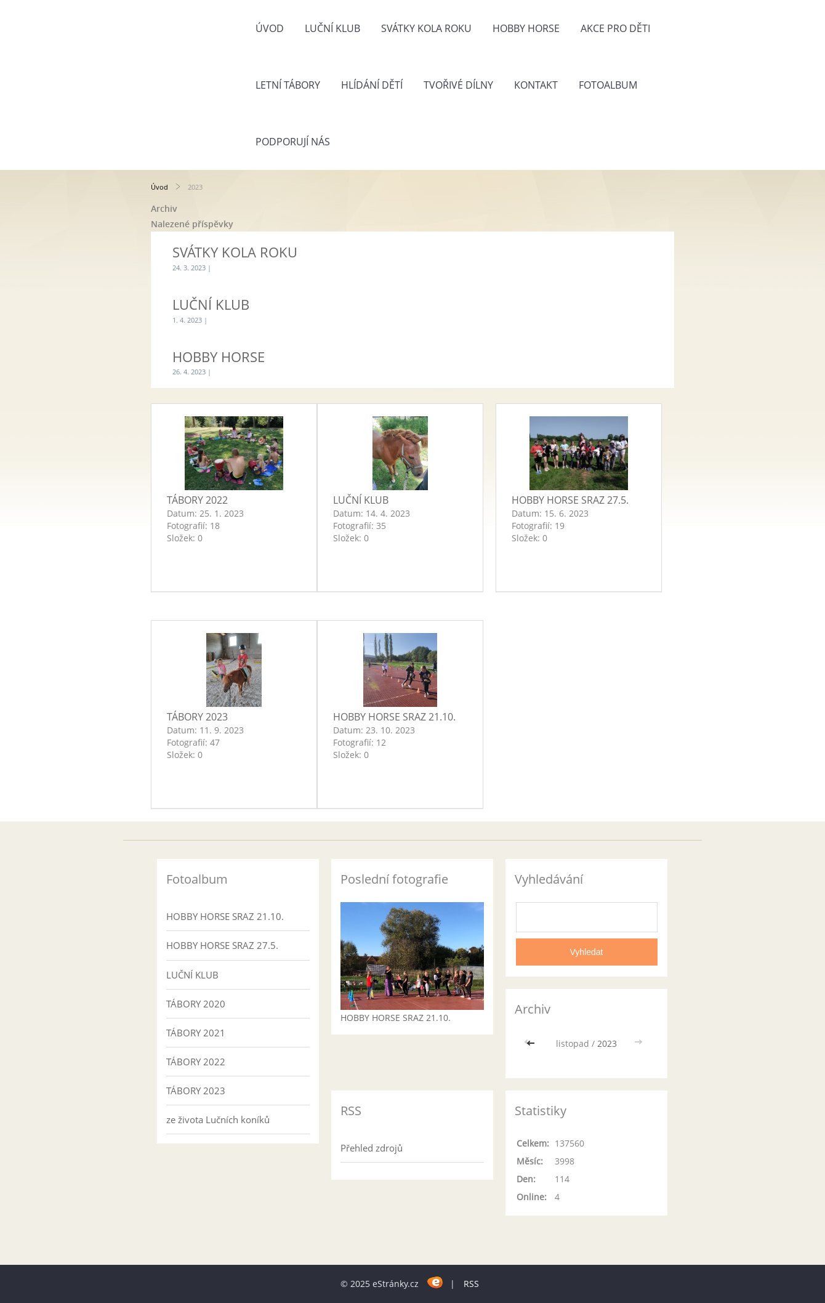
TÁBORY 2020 (195, 1004)
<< (532, 1043)
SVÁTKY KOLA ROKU (426, 28)
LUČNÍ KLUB (332, 28)
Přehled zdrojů (371, 1148)
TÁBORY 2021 (195, 1033)
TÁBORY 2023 (197, 717)
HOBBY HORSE (526, 28)
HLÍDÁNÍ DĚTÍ (372, 85)
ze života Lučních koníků (218, 1119)
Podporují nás (293, 141)
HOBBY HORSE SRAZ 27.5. (570, 500)
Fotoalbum (608, 85)
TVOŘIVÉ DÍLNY (458, 85)
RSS (471, 1283)
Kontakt (536, 85)
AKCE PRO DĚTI (615, 28)
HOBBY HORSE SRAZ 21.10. (394, 717)
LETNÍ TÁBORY (288, 85)
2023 (607, 1043)
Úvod (270, 28)
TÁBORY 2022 (197, 500)
